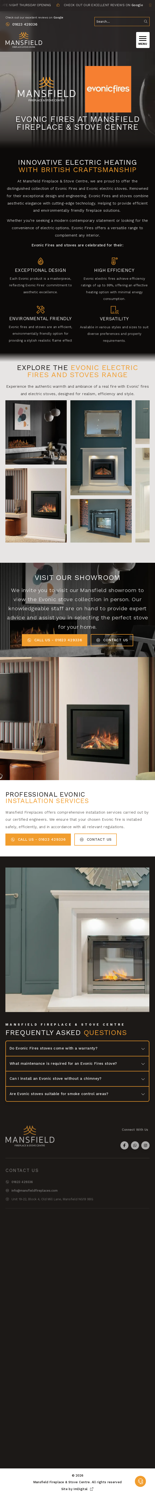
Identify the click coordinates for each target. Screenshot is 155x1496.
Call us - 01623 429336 (54, 640)
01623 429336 (24, 24)
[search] (122, 21)
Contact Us (112, 640)
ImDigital (84, 1489)
